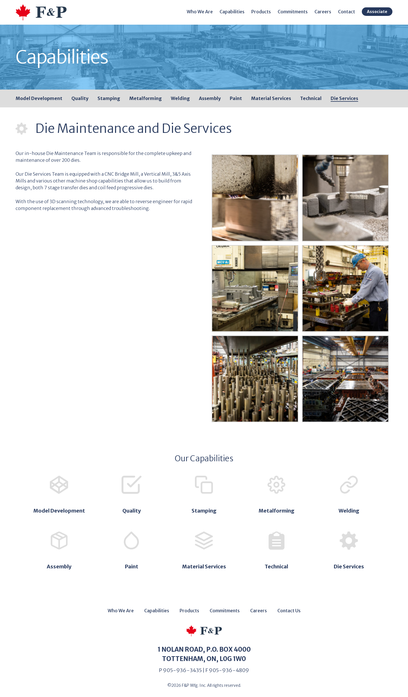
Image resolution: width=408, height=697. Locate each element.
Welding (180, 98)
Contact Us (289, 610)
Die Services (344, 98)
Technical (311, 98)
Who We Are (200, 11)
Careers (322, 11)
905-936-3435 (182, 670)
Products (261, 11)
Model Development (39, 98)
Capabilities (232, 11)
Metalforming (145, 98)
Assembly (210, 98)
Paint (236, 98)
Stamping (108, 98)
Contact (346, 11)
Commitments (293, 11)
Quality (79, 98)
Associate (377, 11)
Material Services (271, 98)
